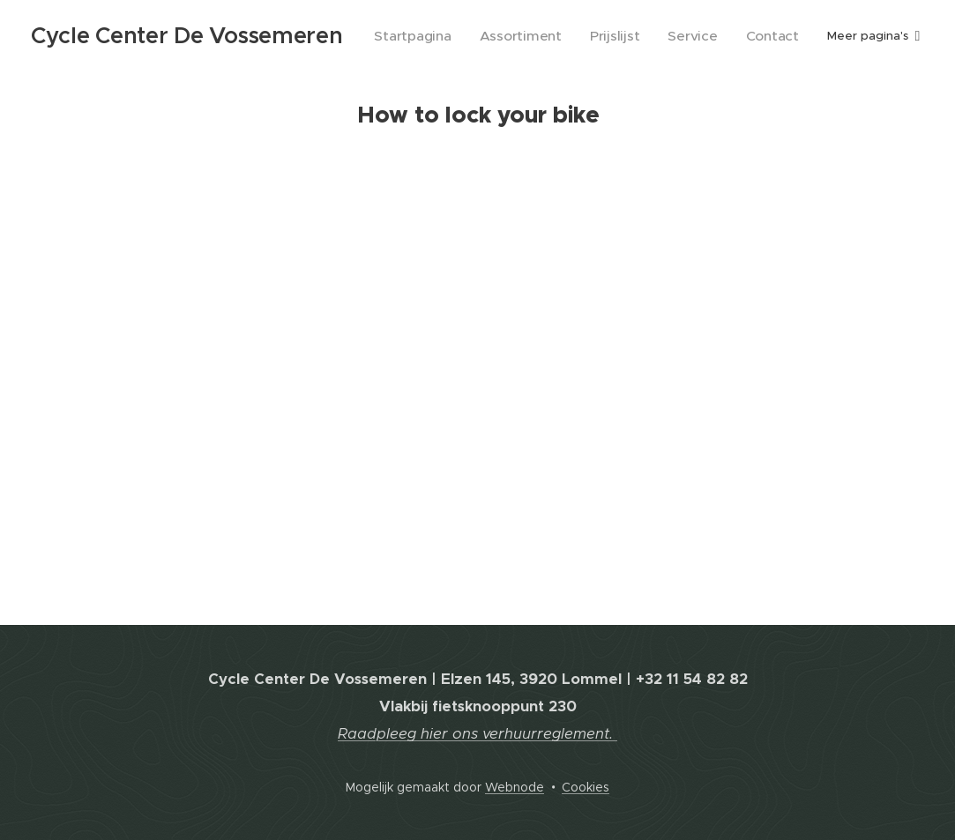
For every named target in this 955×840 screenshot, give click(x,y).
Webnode (514, 787)
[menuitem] (451, 36)
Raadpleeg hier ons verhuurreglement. (477, 734)
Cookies (585, 787)
